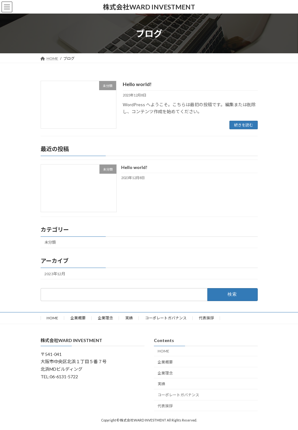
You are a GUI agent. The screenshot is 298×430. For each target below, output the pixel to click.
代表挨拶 (206, 318)
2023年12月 (54, 273)
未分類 (50, 242)
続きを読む (243, 125)
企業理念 (105, 318)
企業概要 (78, 318)
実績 (129, 318)
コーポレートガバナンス (166, 318)
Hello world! (137, 84)
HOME (52, 318)
